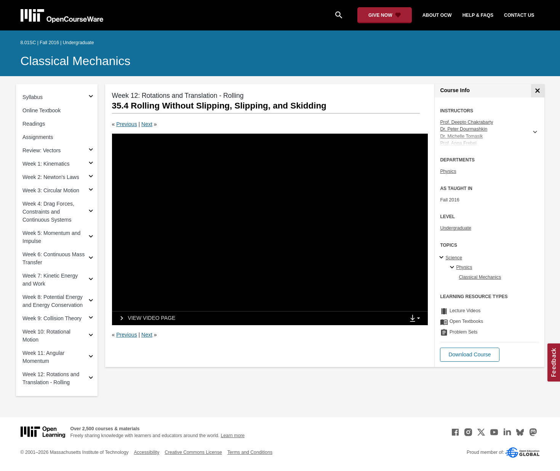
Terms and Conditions (249, 452)
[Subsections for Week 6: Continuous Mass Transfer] (91, 259)
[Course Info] (537, 90)
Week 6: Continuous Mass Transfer (53, 258)
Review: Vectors (41, 150)
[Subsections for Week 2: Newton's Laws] (91, 177)
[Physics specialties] (453, 268)
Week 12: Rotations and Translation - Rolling (50, 378)
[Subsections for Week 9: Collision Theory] (91, 318)
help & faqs (477, 15)
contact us (519, 15)
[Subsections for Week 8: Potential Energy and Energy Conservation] (91, 301)
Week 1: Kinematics (45, 164)
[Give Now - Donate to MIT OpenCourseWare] (384, 15)
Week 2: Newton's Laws (50, 177)
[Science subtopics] (442, 258)
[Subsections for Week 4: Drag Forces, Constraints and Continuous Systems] (91, 212)
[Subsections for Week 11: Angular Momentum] (91, 357)
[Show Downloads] (416, 318)
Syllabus (32, 97)
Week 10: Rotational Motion (46, 336)
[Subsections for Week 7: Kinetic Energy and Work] (91, 280)
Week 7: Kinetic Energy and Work (50, 280)
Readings (33, 124)
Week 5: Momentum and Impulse (51, 237)
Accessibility (146, 452)
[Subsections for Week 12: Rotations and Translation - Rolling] (91, 379)
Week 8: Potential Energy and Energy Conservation (52, 301)
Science (453, 257)
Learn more (233, 435)
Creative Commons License (193, 452)
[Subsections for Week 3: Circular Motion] (91, 190)
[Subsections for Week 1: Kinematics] (91, 164)
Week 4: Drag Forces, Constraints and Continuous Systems (48, 212)
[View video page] (145, 318)
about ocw (437, 15)
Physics (448, 171)
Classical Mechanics (76, 61)
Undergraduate (455, 228)
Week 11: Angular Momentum (43, 357)
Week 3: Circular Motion (50, 190)
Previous (126, 124)
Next (146, 124)
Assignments (37, 137)
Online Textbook (41, 110)
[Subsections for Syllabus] (91, 97)
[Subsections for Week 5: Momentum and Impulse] (91, 237)
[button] (469, 355)
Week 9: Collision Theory (52, 318)
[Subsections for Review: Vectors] (91, 150)
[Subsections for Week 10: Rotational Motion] (91, 336)
